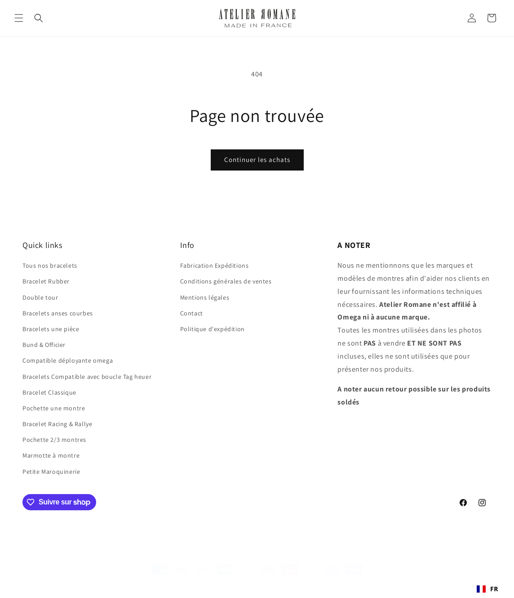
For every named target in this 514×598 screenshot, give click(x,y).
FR (487, 589)
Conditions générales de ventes (226, 281)
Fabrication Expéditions (214, 265)
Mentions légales (205, 297)
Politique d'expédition (212, 329)
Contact (191, 313)
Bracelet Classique (49, 392)
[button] (19, 18)
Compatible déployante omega (67, 360)
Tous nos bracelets (49, 265)
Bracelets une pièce (50, 329)
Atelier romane (212, 580)
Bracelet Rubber (46, 281)
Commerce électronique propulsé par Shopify (284, 580)
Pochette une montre (53, 408)
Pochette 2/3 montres (54, 440)
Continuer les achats (257, 159)
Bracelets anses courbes (57, 313)
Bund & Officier (44, 345)
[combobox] (487, 589)
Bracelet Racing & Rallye (57, 424)
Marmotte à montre (51, 455)
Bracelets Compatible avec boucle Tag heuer (86, 377)
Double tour (40, 297)
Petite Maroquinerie (51, 472)
